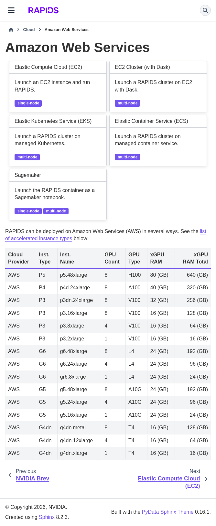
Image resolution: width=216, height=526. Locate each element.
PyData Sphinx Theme (168, 512)
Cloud (29, 29)
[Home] (11, 30)
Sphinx (47, 517)
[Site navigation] (11, 10)
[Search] (205, 10)
